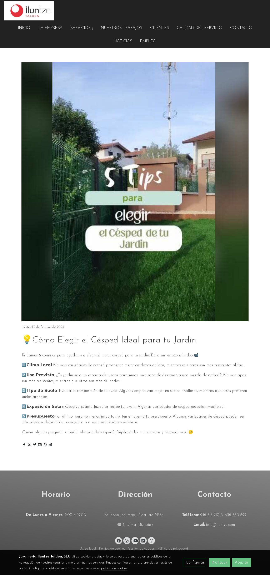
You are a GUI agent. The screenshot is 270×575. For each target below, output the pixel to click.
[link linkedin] (143, 540)
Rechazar (219, 563)
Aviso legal (88, 548)
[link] (29, 10)
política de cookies (114, 568)
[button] (81, 28)
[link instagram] (126, 540)
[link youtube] (135, 540)
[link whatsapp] (151, 540)
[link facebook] (118, 540)
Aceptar (241, 563)
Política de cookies (112, 548)
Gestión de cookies (141, 548)
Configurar (195, 563)
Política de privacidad (172, 548)
